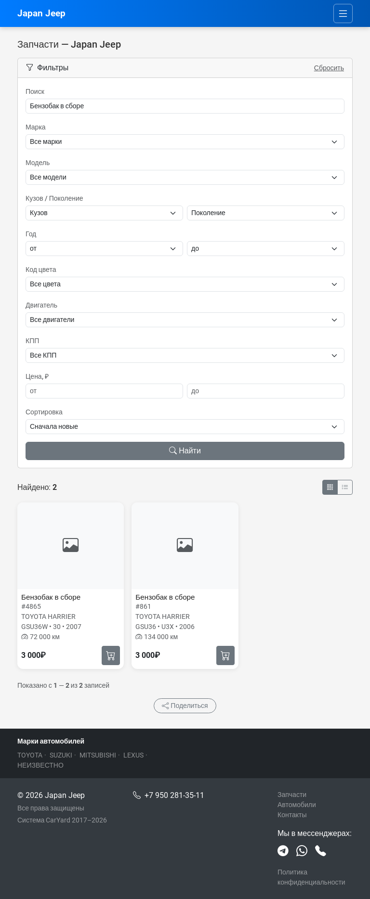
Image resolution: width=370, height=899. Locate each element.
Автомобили (297, 805)
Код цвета (41, 269)
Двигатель (41, 305)
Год (31, 234)
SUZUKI (61, 755)
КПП (32, 341)
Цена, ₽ (37, 376)
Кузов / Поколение (54, 198)
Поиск (35, 91)
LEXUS (133, 755)
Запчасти (292, 794)
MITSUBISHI (97, 755)
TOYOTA (29, 755)
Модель (38, 163)
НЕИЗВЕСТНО (40, 765)
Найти (185, 450)
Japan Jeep (41, 13)
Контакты (292, 815)
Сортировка (44, 412)
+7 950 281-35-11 (174, 795)
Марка (36, 127)
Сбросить (329, 68)
